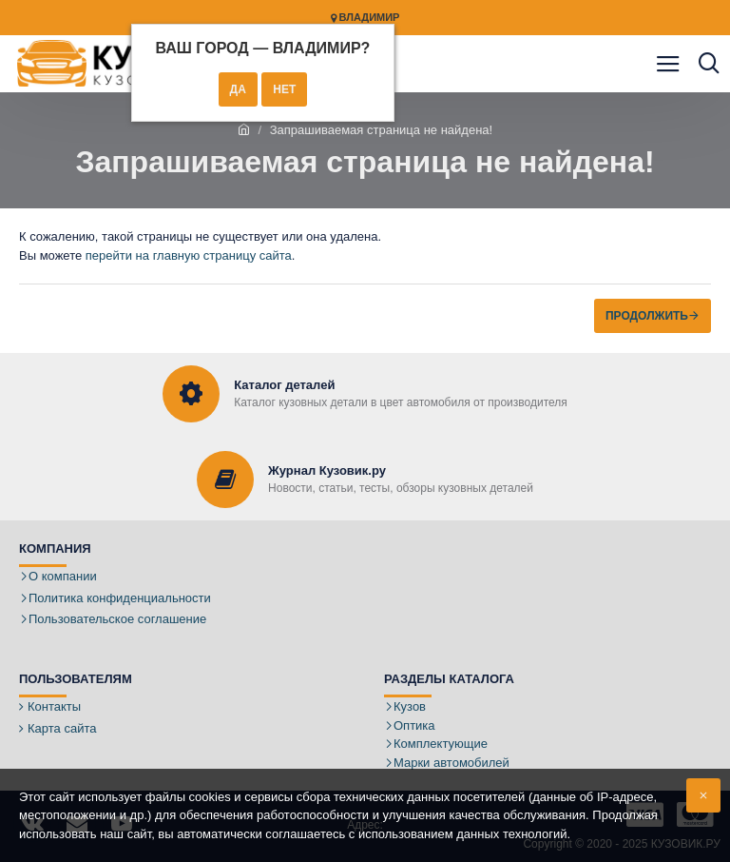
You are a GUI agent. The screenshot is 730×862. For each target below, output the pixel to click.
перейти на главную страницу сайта (189, 255)
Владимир (365, 17)
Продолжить (646, 316)
